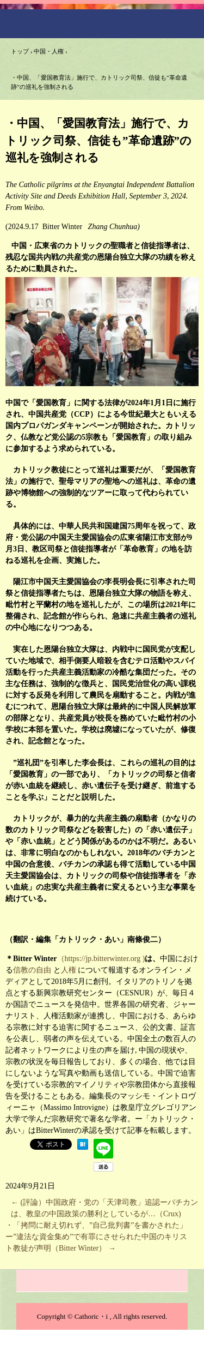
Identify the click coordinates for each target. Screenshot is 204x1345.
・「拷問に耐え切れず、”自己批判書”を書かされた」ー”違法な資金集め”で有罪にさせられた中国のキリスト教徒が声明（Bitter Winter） (96, 1236)
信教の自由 (32, 970)
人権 (68, 970)
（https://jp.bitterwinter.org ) (101, 958)
